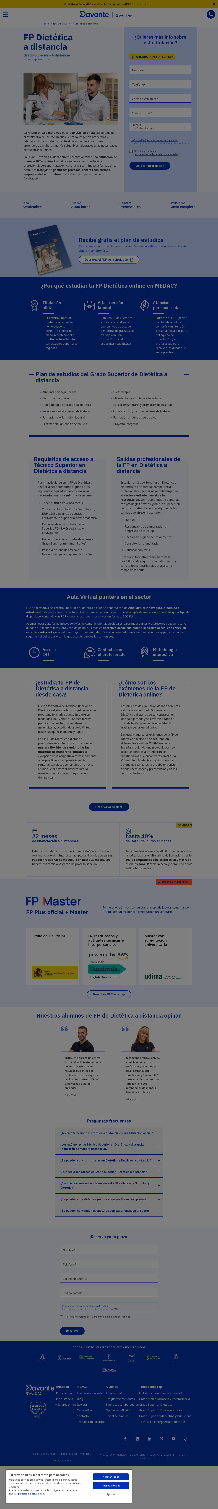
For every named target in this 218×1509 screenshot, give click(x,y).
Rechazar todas (111, 1485)
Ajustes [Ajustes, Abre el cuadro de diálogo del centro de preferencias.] (111, 1494)
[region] (69, 1486)
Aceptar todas (111, 1476)
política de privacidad (31, 1493)
